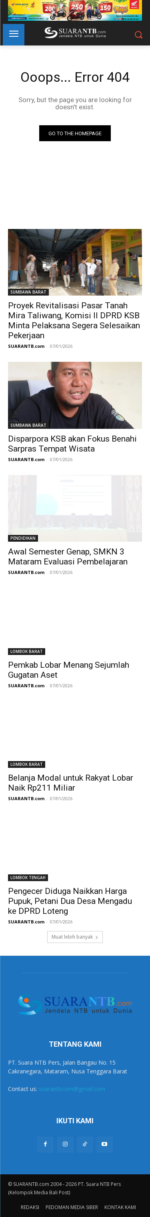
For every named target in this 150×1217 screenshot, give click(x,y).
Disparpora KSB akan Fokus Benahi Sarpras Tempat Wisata (72, 444)
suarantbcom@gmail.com (72, 1089)
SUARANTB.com (26, 346)
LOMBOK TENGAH (28, 877)
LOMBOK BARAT (26, 651)
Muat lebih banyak (75, 936)
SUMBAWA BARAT (28, 292)
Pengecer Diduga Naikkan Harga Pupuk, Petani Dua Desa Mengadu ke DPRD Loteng (70, 901)
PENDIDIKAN (23, 538)
